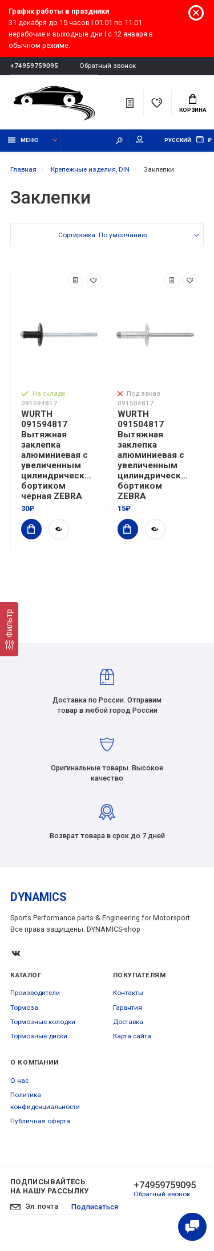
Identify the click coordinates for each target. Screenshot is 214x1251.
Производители (35, 993)
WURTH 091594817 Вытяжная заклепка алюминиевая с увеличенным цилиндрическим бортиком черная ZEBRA (58, 455)
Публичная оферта (40, 1121)
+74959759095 (34, 66)
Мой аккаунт (140, 139)
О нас (19, 1081)
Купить (28, 529)
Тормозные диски (38, 1036)
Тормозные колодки (42, 1022)
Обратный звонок (107, 66)
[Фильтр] (9, 629)
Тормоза (24, 1008)
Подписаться (94, 1207)
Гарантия (127, 1008)
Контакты (128, 993)
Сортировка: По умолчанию (102, 235)
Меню (23, 140)
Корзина (193, 103)
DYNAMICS (38, 897)
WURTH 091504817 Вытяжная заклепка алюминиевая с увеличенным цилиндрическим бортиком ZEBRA (155, 455)
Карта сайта (132, 1036)
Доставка (128, 1022)
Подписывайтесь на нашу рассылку (49, 1186)
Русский (177, 140)
